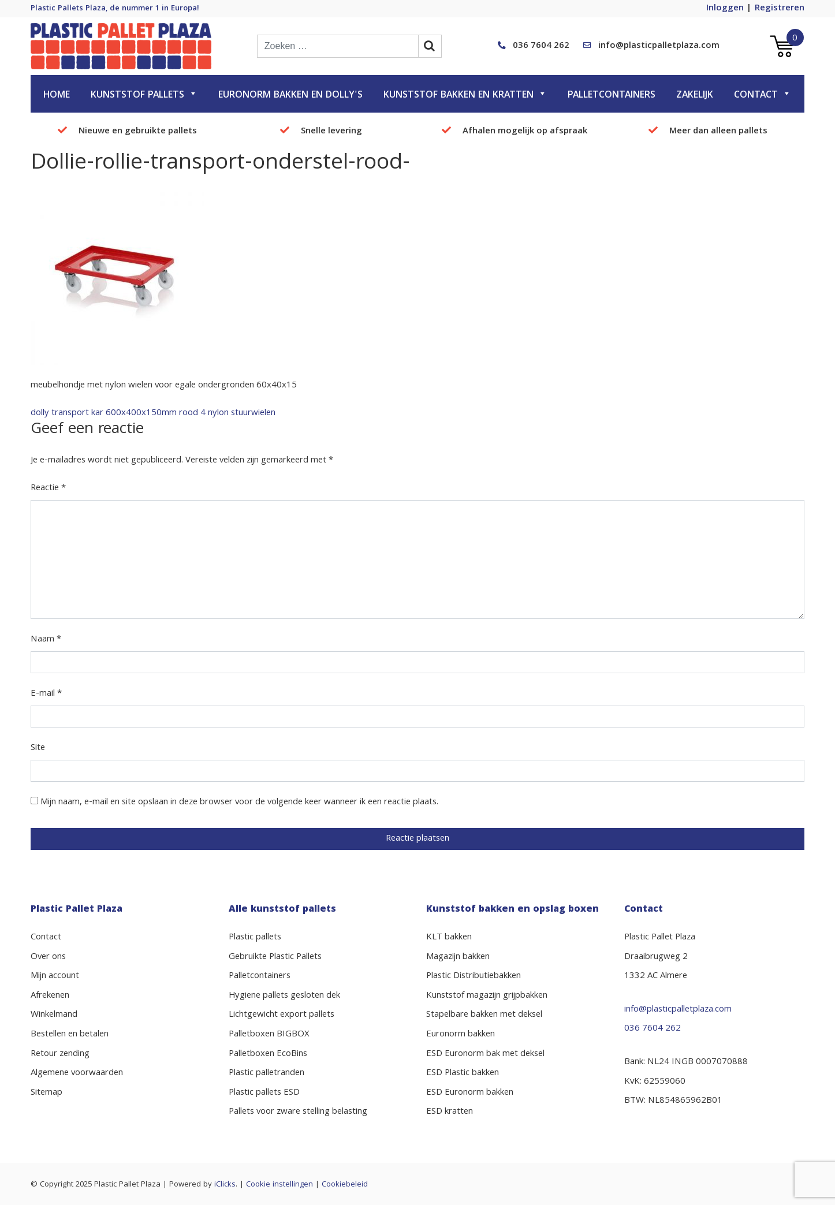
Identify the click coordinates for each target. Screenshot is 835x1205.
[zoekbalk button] (430, 46)
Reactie (48, 488)
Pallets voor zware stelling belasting (298, 1112)
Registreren (779, 8)
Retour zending (60, 1054)
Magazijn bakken (458, 957)
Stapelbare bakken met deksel (484, 1015)
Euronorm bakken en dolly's (290, 95)
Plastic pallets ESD (264, 1092)
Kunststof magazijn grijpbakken (486, 995)
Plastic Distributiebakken (473, 976)
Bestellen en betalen (70, 1034)
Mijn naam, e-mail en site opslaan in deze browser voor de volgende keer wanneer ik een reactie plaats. (239, 802)
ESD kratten (449, 1112)
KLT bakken (449, 937)
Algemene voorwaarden (77, 1073)
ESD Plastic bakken (462, 1073)
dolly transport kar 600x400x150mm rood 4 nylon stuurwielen (153, 413)
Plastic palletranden (266, 1073)
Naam (46, 640)
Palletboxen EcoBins (268, 1054)
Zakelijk (694, 95)
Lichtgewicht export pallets (281, 1015)
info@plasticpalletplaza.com (659, 46)
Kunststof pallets (144, 95)
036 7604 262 (541, 46)
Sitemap (46, 1092)
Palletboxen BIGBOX (269, 1034)
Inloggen (725, 8)
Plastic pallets (255, 937)
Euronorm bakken (460, 1034)
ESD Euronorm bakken (469, 1092)
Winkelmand (54, 1015)
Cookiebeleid (345, 1184)
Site (38, 748)
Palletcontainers (611, 95)
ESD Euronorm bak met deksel (485, 1054)
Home (56, 95)
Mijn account (55, 976)
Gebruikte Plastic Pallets (275, 957)
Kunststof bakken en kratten (465, 95)
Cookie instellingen (279, 1184)
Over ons (48, 957)
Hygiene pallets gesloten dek (284, 995)
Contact (762, 95)
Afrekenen (50, 995)
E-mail (46, 694)
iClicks (225, 1184)
